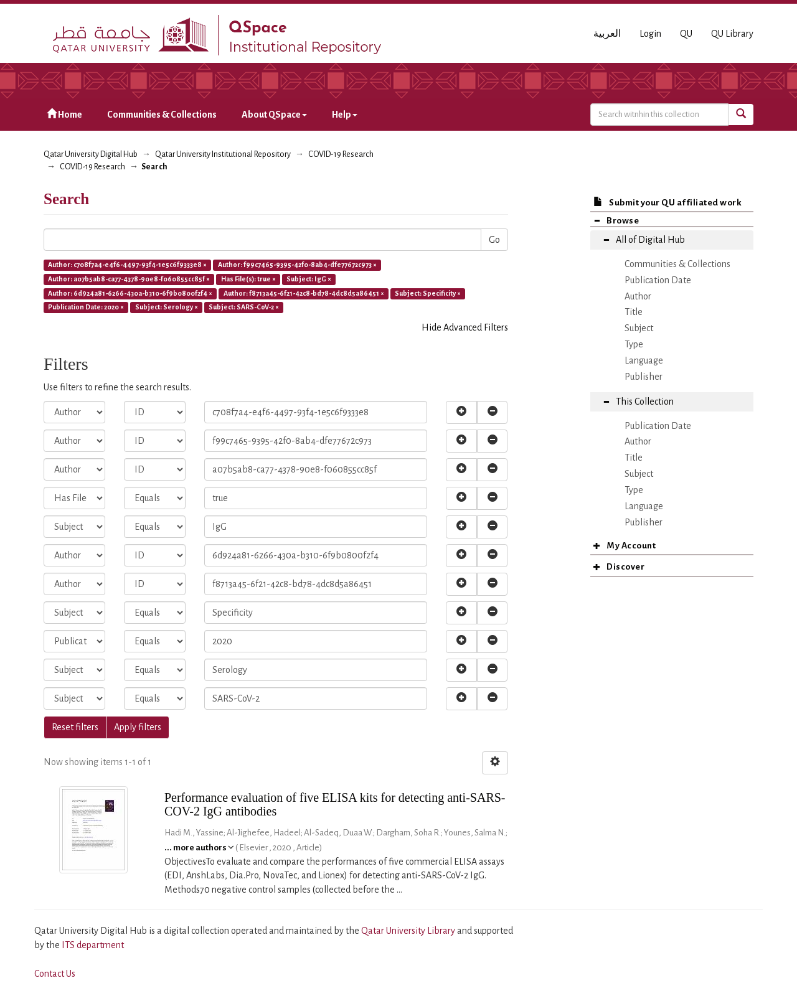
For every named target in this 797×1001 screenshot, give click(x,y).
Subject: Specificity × (428, 293)
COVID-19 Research (341, 154)
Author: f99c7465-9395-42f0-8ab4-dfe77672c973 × (297, 264)
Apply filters (137, 727)
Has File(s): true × (248, 279)
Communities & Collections (162, 115)
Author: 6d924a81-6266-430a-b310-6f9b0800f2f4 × (130, 293)
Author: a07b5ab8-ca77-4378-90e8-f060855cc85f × (129, 279)
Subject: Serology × (166, 307)
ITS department (93, 945)
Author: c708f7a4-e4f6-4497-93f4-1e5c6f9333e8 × (127, 264)
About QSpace (274, 115)
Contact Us (54, 974)
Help (344, 115)
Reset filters (75, 727)
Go (494, 240)
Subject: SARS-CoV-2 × (244, 307)
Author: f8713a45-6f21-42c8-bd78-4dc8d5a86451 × (304, 293)
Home (64, 114)
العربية (607, 34)
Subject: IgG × (308, 279)
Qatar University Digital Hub (91, 154)
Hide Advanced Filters (465, 327)
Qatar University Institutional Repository (223, 154)
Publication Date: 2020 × (86, 307)
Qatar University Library (409, 931)
